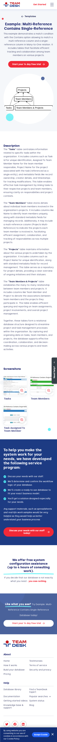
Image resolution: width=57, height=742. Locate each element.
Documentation (11, 696)
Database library (12, 689)
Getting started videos (15, 700)
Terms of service (38, 665)
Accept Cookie (40, 735)
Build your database (14, 670)
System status (36, 700)
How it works (10, 665)
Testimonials (35, 661)
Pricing (7, 674)
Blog (31, 705)
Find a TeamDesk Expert (38, 690)
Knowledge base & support (13, 706)
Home (6, 661)
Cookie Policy (13, 739)
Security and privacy (40, 670)
